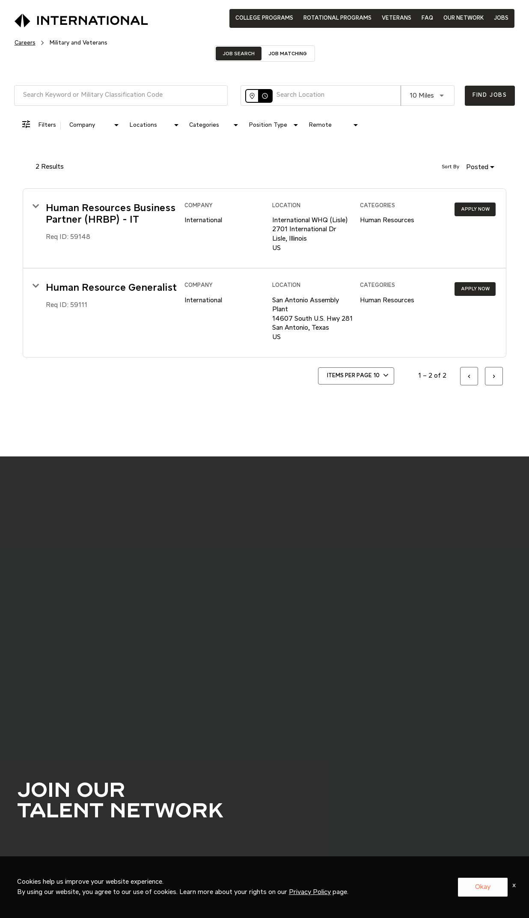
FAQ (427, 18)
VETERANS (396, 18)
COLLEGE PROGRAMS (264, 18)
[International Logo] (62, 18)
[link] (264, 228)
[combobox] (121, 95)
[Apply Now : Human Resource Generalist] (475, 289)
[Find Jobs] (490, 96)
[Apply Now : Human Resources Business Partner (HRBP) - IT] (475, 209)
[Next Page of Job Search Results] (494, 376)
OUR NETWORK (463, 18)
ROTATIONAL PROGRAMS (337, 18)
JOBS (501, 18)
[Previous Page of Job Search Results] (469, 376)
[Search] (490, 96)
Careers (25, 43)
